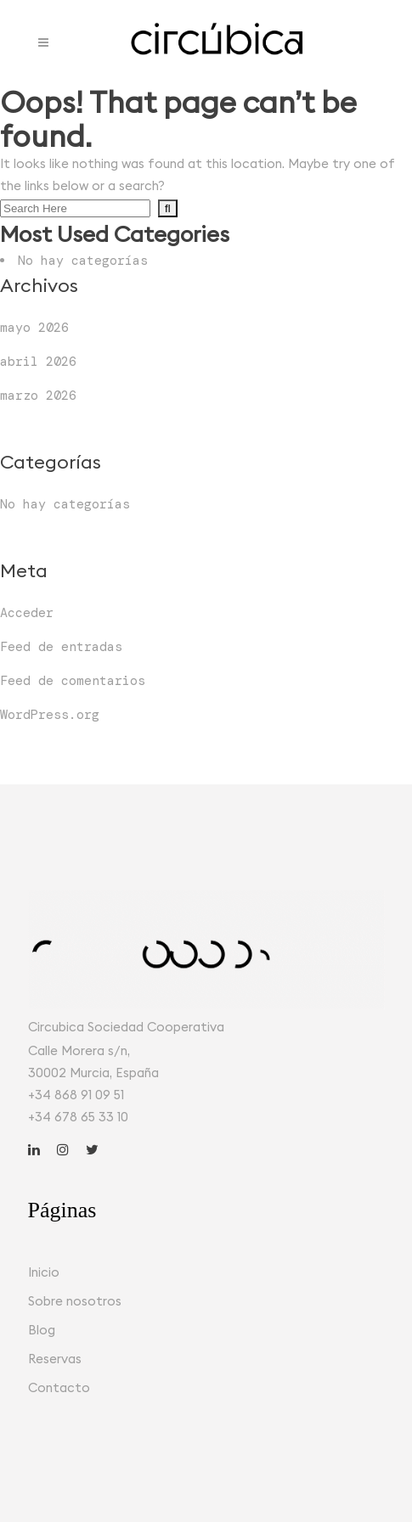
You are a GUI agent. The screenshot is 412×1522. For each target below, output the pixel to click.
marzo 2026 (38, 395)
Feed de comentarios (72, 680)
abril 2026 (38, 361)
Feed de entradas (61, 646)
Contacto (59, 1387)
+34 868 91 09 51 (76, 1095)
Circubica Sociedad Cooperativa (126, 1027)
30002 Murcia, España (93, 1072)
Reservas (55, 1359)
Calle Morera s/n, (79, 1050)
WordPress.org (49, 714)
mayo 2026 (34, 327)
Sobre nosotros (74, 1301)
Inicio (43, 1272)
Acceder (27, 612)
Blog (41, 1330)
